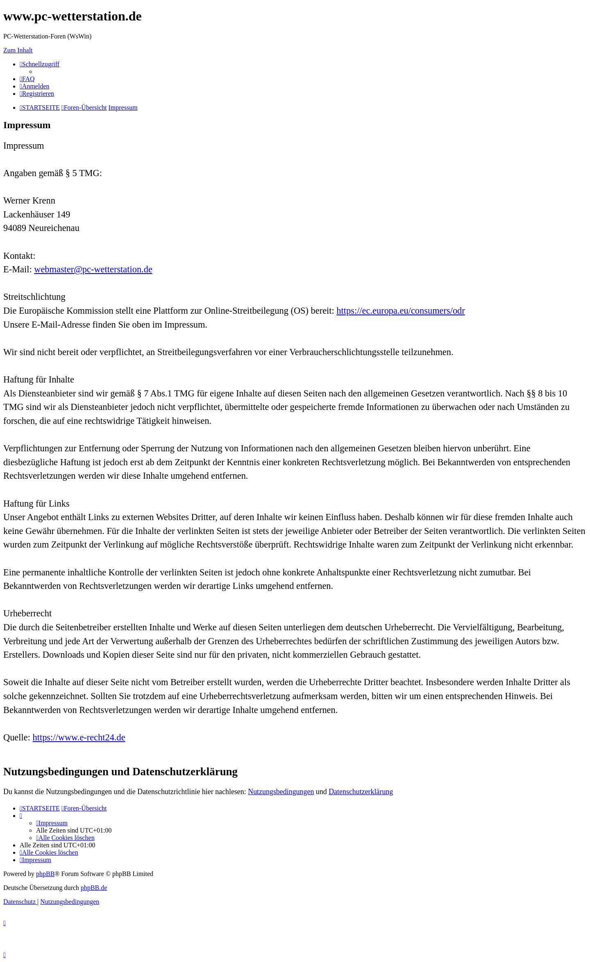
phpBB (45, 873)
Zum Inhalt (18, 50)
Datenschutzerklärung (361, 792)
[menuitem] (27, 78)
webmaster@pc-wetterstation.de (93, 269)
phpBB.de (94, 887)
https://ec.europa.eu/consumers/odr (400, 311)
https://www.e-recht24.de (79, 737)
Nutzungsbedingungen (281, 792)
